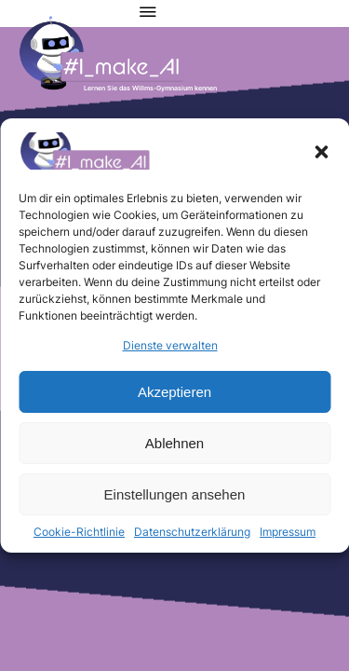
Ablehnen (174, 443)
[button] (321, 152)
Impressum (287, 532)
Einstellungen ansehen (175, 494)
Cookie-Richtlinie (79, 532)
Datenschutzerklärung (192, 532)
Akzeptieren (174, 392)
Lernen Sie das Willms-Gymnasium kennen (150, 88)
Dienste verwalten (170, 345)
